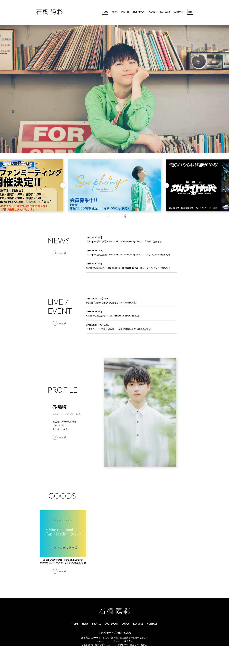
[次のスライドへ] (166, 185)
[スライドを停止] (125, 216)
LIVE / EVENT (139, 12)
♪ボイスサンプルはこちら (67, 414)
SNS (190, 12)
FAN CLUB (165, 12)
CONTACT (178, 12)
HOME (105, 12)
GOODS (153, 12)
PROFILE (125, 12)
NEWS (115, 12)
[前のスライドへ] (62, 185)
